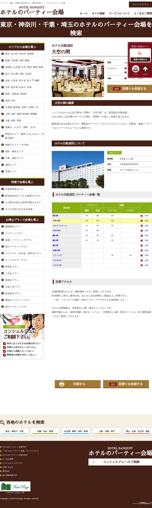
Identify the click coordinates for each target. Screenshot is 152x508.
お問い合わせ (7, 467)
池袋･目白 (10, 100)
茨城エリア (11, 171)
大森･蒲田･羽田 (13, 120)
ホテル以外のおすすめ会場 (19, 209)
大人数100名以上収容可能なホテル (23, 202)
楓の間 (55, 245)
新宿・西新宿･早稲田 (16, 93)
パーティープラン (14, 233)
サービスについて (119, 13)
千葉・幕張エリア (14, 158)
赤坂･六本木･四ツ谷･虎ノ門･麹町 (22, 80)
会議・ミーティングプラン (19, 240)
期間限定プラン (13, 226)
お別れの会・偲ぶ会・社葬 (15, 487)
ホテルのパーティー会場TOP (14, 447)
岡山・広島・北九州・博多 (138, 431)
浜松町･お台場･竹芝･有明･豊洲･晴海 (24, 67)
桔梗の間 (56, 250)
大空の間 (56, 221)
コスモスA (57, 260)
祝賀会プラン (12, 280)
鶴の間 (55, 216)
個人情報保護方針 (9, 475)
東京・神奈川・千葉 (14, 431)
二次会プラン (12, 273)
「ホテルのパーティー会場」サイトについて (20, 451)
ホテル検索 (98, 13)
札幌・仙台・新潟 (45, 431)
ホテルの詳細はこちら (129, 170)
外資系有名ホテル (14, 189)
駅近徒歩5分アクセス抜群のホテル (23, 195)
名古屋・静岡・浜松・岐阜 (76, 431)
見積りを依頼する (129, 89)
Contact (136, 74)
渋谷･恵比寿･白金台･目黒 (18, 87)
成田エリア (114, 153)
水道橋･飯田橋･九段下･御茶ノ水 (21, 107)
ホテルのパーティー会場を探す (15, 455)
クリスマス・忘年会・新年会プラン (23, 253)
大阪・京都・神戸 (107, 431)
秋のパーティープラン (16, 246)
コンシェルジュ (140, 4)
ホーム (84, 13)
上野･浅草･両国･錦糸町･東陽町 (21, 114)
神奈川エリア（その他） (17, 144)
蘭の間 (55, 235)
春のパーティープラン (16, 306)
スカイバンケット (60, 226)
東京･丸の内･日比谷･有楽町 (19, 53)
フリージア (57, 255)
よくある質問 (7, 459)
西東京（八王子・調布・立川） (21, 127)
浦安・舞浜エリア (14, 151)
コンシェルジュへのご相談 (121, 462)
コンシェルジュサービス (12, 463)
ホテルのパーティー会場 (32, 10)
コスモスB (57, 265)
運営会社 (6, 471)
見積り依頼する (140, 59)
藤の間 (55, 240)
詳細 (146, 216)
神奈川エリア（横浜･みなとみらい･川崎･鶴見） (24, 136)
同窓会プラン (12, 266)
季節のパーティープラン (17, 300)
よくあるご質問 (143, 13)
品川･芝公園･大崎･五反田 (18, 73)
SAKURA (56, 230)
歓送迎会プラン (13, 293)
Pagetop (145, 74)
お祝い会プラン (13, 286)
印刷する (79, 384)
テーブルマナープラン (16, 260)
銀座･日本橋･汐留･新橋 (17, 60)
